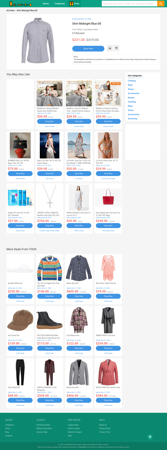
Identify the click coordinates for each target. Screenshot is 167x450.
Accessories (133, 93)
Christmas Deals (43, 425)
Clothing (132, 80)
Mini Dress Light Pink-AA (106, 283)
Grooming (132, 118)
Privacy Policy (104, 428)
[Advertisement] (20, 103)
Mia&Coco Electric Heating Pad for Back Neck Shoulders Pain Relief (108, 111)
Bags (130, 85)
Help (70, 436)
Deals (74, 3)
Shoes (131, 89)
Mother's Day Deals (44, 428)
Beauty (131, 97)
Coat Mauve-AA (73, 335)
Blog (7, 432)
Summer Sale (42, 432)
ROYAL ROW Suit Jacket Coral (108, 387)
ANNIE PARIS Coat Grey (105, 335)
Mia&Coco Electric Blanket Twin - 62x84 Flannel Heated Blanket (78, 111)
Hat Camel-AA (13, 335)
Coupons (9, 436)
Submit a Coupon (75, 432)
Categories (60, 3)
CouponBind (82, 447)
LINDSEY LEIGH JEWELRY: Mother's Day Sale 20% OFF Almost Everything (48, 215)
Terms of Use (104, 432)
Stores (46, 3)
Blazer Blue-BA (72, 283)
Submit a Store (74, 428)
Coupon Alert (73, 425)
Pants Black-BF (14, 387)
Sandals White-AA (15, 283)
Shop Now (88, 48)
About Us (103, 425)
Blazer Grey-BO (73, 387)
